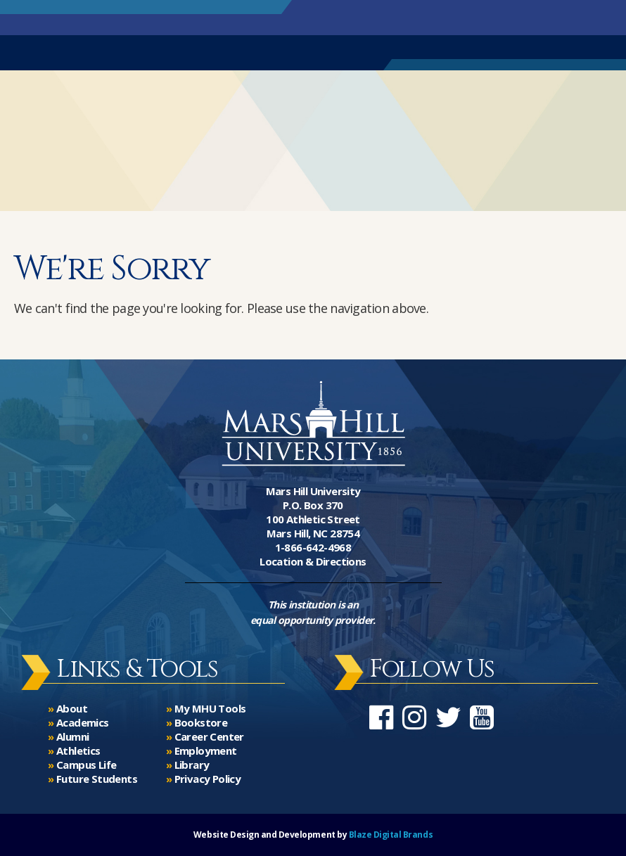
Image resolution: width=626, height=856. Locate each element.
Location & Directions (313, 561)
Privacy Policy (207, 779)
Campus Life (86, 765)
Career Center (209, 736)
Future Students (96, 779)
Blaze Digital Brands (391, 835)
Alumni (72, 736)
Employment (205, 750)
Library (192, 765)
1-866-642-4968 (313, 547)
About (71, 708)
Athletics (78, 750)
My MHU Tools (210, 708)
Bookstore (201, 722)
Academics (82, 722)
